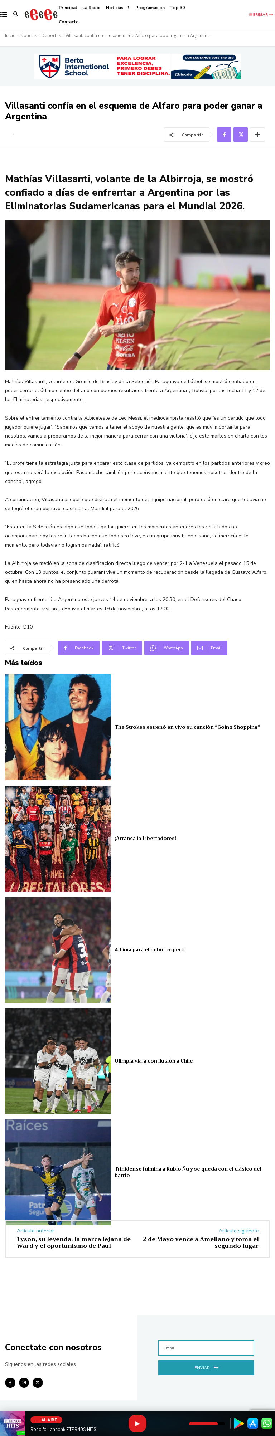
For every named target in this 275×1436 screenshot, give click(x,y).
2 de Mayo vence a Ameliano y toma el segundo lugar (201, 1242)
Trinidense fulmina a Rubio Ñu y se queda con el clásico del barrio (188, 1172)
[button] (16, 15)
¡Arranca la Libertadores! (145, 838)
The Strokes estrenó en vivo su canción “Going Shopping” (187, 727)
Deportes (51, 36)
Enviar (206, 1367)
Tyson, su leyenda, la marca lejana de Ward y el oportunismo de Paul (74, 1242)
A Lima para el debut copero (150, 950)
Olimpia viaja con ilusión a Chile (154, 1061)
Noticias (28, 36)
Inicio (10, 36)
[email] (206, 1348)
